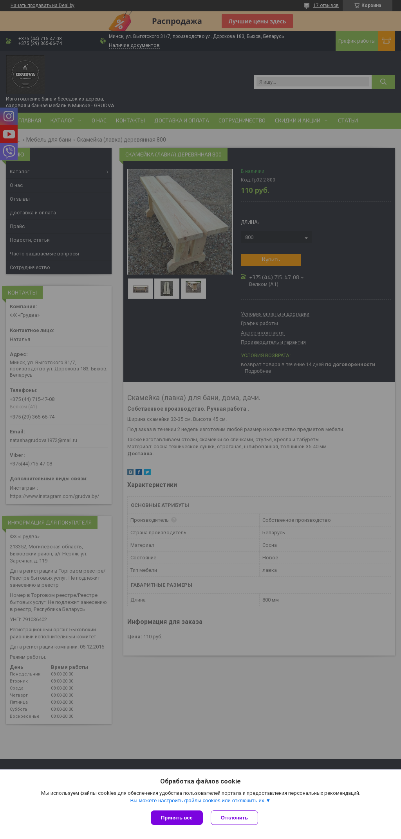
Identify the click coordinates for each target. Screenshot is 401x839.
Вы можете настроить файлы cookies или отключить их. (198, 800)
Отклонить (234, 818)
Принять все (177, 818)
